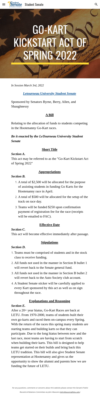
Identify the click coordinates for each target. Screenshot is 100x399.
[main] (50, 43)
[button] (4, 4)
